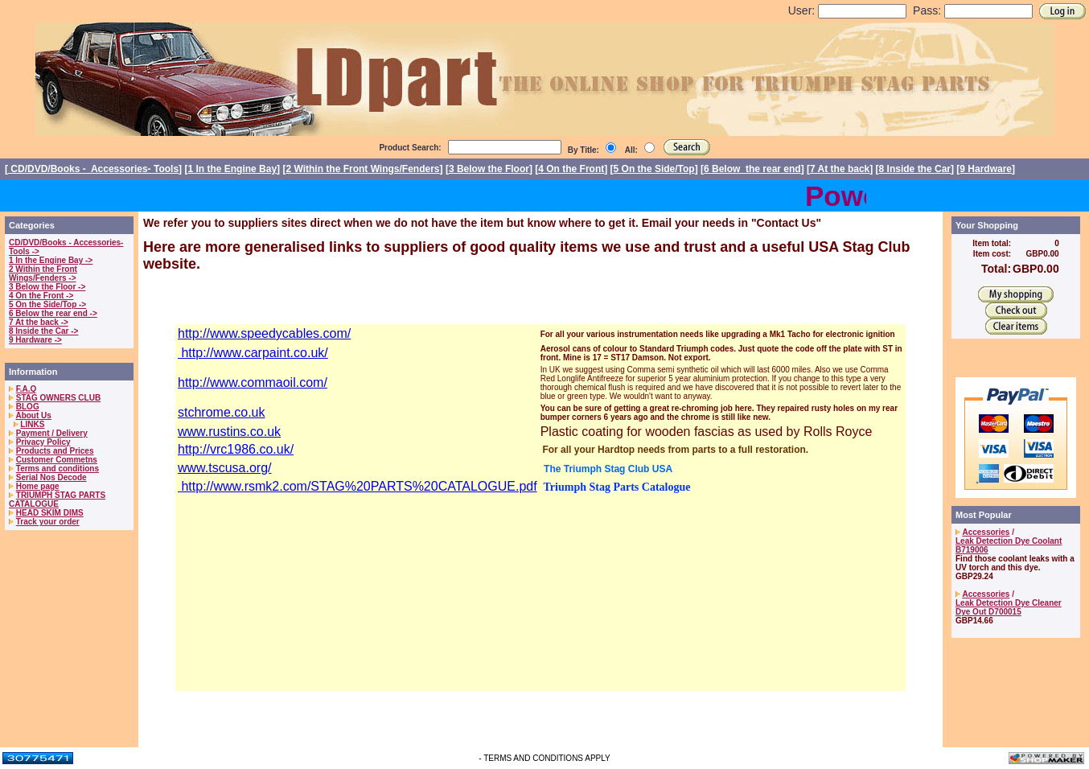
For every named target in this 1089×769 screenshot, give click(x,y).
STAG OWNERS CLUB (58, 397)
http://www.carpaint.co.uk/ (253, 353)
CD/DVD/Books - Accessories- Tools (93, 169)
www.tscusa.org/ (224, 468)
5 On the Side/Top (654, 169)
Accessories (985, 532)
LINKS (32, 424)
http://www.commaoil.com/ (252, 382)
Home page (38, 486)
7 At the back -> (38, 322)
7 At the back (839, 169)
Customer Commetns (56, 459)
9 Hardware (986, 169)
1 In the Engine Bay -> (50, 260)
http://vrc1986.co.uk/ (236, 449)
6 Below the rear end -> (53, 313)
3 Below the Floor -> (47, 286)
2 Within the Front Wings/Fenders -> (43, 273)
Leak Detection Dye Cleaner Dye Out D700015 (1008, 607)
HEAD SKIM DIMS (50, 512)
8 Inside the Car (915, 169)
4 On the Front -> (41, 295)
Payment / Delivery (52, 433)
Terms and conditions (57, 468)
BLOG (27, 406)
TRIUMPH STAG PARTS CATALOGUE (57, 499)
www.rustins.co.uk (229, 431)
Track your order (48, 521)
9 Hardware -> (35, 339)
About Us (33, 415)
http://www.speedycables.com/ (264, 333)
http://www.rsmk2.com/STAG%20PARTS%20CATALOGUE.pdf (357, 486)
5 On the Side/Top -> (47, 304)
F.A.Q (26, 388)
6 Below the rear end (752, 169)
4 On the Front (571, 169)
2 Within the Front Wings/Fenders (362, 169)
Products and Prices (55, 450)
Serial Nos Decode (51, 477)
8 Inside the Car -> (43, 331)
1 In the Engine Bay (232, 169)
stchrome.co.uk (221, 412)
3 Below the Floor (489, 169)
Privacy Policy (43, 442)
